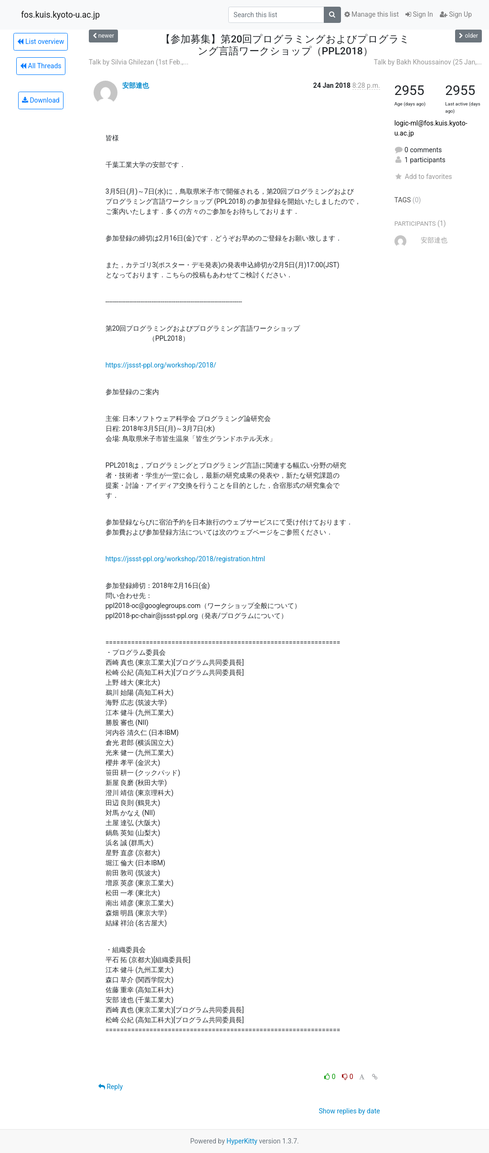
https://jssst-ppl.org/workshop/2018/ (161, 365)
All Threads (40, 66)
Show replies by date (349, 1111)
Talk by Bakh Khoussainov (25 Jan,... (428, 62)
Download (41, 100)
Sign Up (456, 14)
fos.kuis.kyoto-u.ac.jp (60, 15)
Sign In (419, 14)
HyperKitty (241, 1141)
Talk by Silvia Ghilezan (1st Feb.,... (139, 62)
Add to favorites (423, 176)
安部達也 (135, 85)
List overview (40, 41)
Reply (110, 1086)
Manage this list (371, 14)
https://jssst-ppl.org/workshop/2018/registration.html (186, 559)
